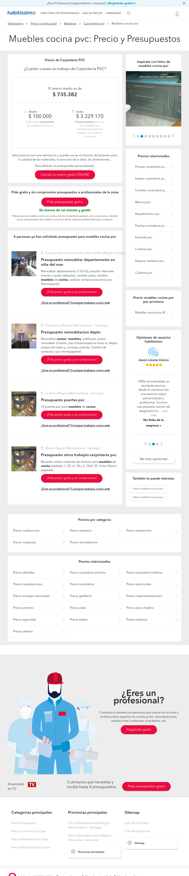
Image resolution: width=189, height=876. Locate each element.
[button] (134, 136)
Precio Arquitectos (23, 823)
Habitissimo (15, 23)
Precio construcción (44, 23)
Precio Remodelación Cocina (30, 847)
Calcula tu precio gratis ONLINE (65, 174)
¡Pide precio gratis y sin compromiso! (72, 292)
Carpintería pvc (94, 23)
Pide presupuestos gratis (146, 786)
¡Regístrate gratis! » (121, 3)
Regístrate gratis (138, 729)
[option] (153, 98)
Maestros (70, 23)
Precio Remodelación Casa (29, 839)
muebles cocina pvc (148, 488)
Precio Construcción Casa (28, 831)
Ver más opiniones (153, 459)
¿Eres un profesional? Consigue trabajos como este (75, 303)
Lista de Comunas (137, 823)
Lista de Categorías (138, 831)
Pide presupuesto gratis (65, 202)
